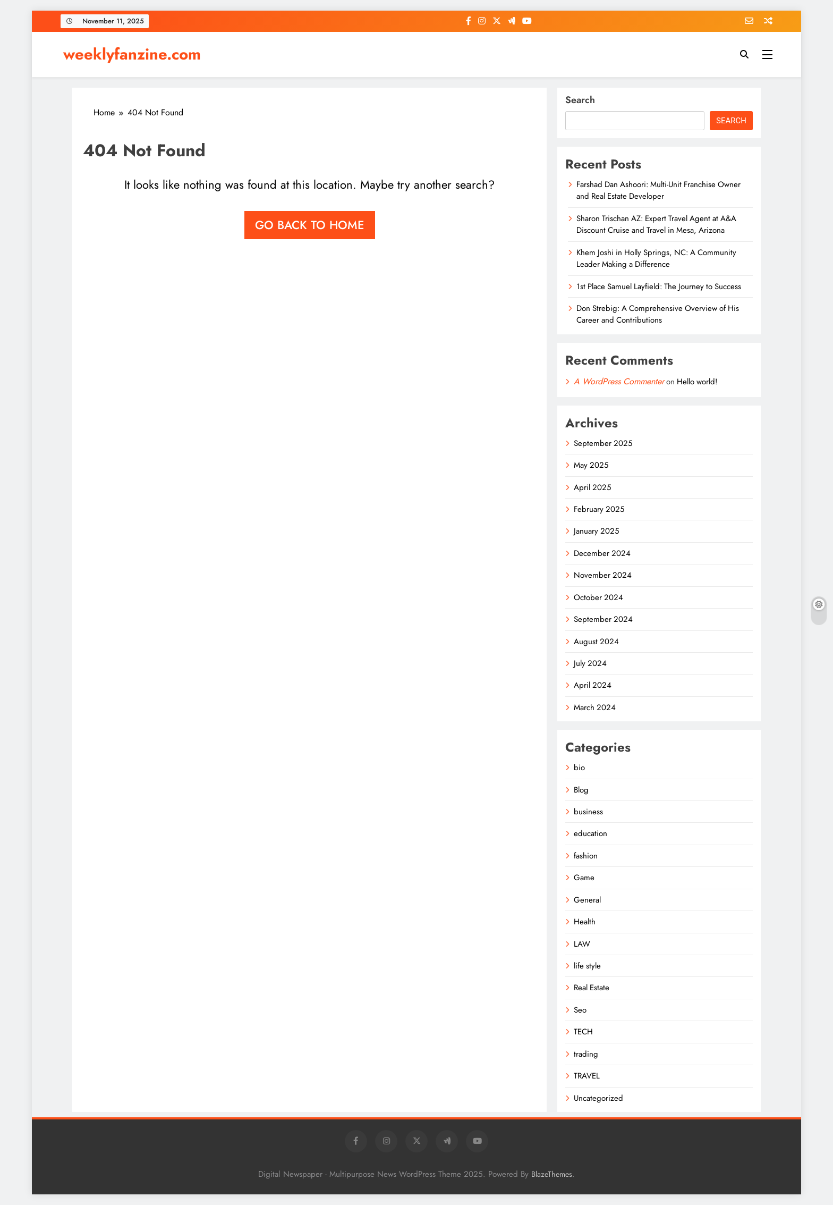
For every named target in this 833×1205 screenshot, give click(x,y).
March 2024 (595, 707)
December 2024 (602, 553)
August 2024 (596, 641)
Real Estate (591, 987)
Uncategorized (598, 1098)
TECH (583, 1032)
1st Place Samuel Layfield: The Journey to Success (658, 286)
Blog (581, 790)
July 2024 (590, 663)
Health (585, 922)
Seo (580, 1010)
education (590, 833)
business (588, 812)
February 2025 (599, 509)
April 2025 (592, 487)
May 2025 (591, 465)
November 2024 (603, 575)
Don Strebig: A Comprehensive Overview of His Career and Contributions (657, 314)
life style (587, 966)
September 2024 (603, 619)
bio (579, 767)
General (587, 900)
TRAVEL (587, 1076)
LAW (582, 944)
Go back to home (309, 224)
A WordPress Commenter (619, 381)
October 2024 (598, 597)
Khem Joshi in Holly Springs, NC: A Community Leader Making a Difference (656, 258)
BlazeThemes (551, 1174)
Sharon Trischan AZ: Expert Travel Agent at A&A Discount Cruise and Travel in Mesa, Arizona (656, 224)
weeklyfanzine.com (132, 54)
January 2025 (596, 531)
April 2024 (592, 685)
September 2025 (603, 443)
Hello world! (697, 381)
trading (586, 1054)
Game (584, 877)
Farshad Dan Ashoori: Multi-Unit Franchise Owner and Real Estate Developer (658, 190)
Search (580, 100)
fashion (586, 856)
